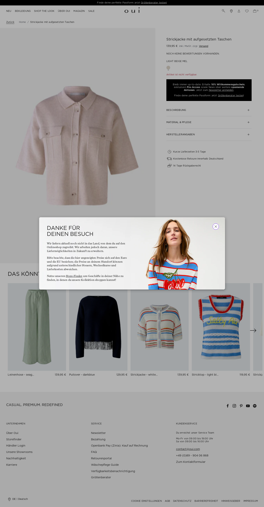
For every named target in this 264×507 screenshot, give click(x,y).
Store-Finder (74, 276)
